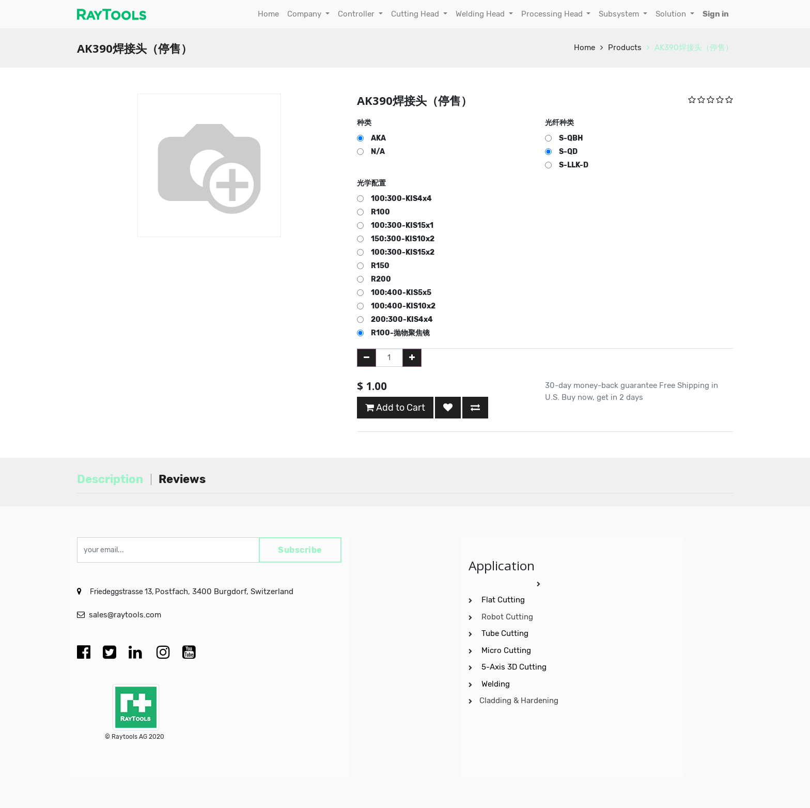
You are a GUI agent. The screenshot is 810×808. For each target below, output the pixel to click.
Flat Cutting (503, 599)
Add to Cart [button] (395, 407)
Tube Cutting (506, 633)
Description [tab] (110, 479)
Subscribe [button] (300, 550)
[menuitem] (268, 14)
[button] (448, 407)
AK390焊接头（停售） (694, 47)
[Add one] (412, 358)
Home (584, 47)
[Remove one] (366, 358)
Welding (495, 684)
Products (625, 47)
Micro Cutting (507, 650)
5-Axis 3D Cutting (515, 667)
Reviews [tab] (182, 479)
